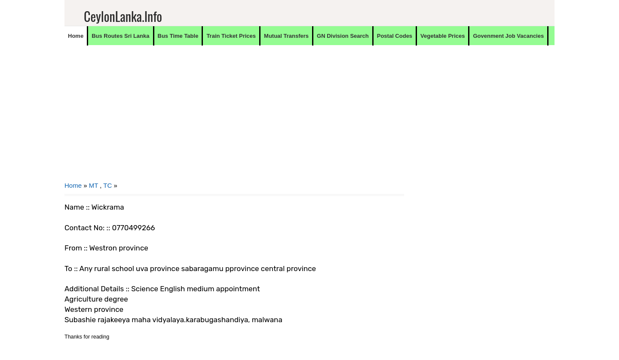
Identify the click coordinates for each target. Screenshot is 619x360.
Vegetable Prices (442, 36)
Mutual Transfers (286, 36)
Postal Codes (394, 36)
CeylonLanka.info (123, 16)
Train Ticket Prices (231, 36)
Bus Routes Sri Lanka (120, 36)
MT (93, 185)
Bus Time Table (178, 36)
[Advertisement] (234, 118)
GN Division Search (343, 36)
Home (75, 36)
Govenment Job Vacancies (508, 36)
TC (107, 185)
